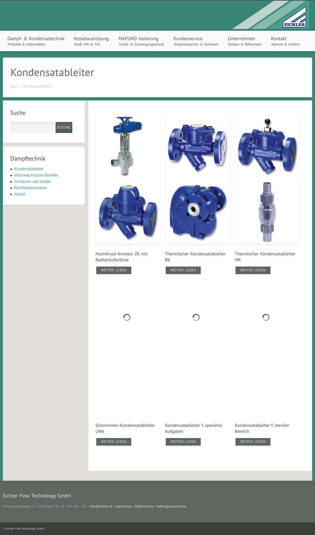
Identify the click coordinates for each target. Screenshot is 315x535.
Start (14, 86)
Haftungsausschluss (171, 506)
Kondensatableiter (29, 169)
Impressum (123, 506)
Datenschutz (144, 506)
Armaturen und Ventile (32, 181)
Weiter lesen (114, 270)
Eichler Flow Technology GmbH (25, 528)
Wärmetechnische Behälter (36, 175)
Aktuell (19, 194)
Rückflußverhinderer (30, 188)
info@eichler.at (101, 506)
